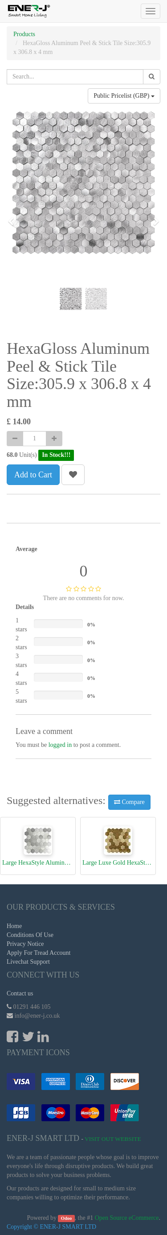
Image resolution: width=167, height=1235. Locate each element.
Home (14, 926)
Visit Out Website (113, 1139)
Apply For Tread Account (39, 952)
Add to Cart (33, 474)
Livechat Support (28, 961)
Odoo (66, 1218)
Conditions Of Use (30, 935)
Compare (129, 802)
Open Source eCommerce (127, 1217)
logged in (60, 745)
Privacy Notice (25, 944)
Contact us (20, 993)
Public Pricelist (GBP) (124, 95)
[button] (13, 217)
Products (24, 34)
